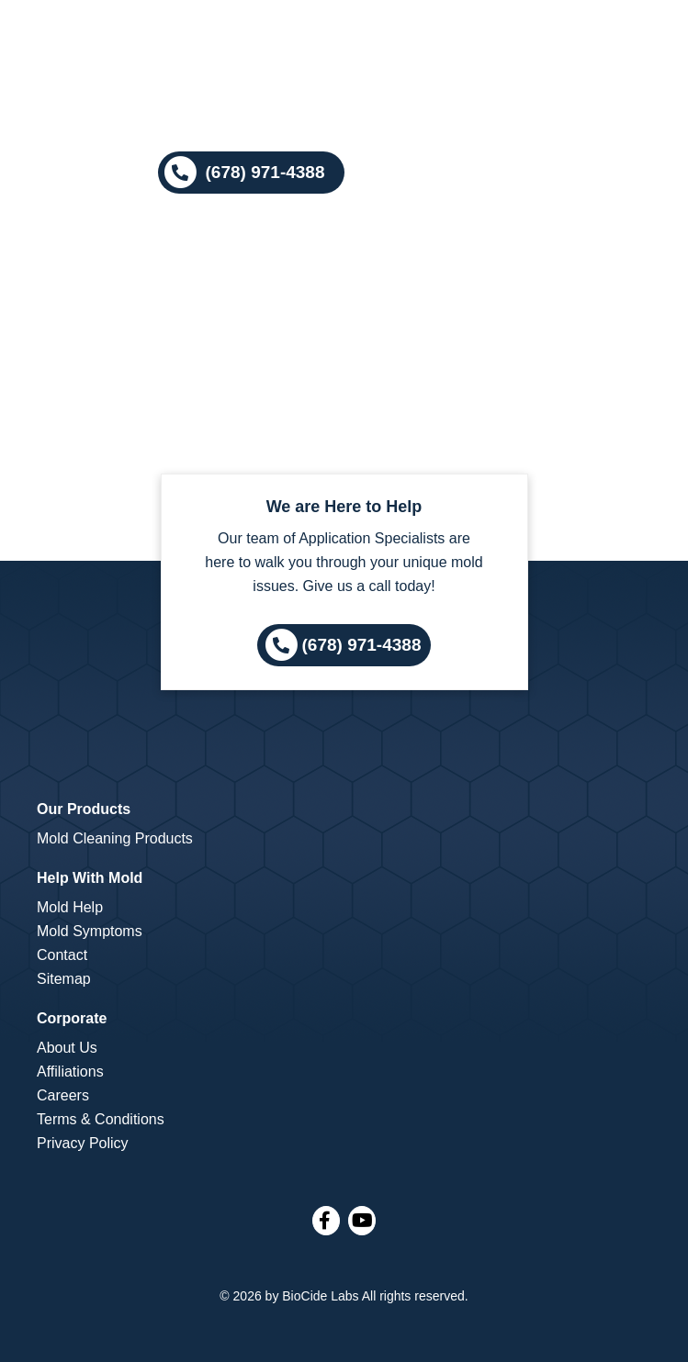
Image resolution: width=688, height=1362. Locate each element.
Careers (63, 1095)
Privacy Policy (83, 1143)
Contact (62, 955)
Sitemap (64, 979)
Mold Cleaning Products (115, 838)
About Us (67, 1047)
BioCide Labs (320, 1296)
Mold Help (70, 907)
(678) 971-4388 (362, 643)
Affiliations (70, 1071)
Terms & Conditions (100, 1119)
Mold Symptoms (89, 931)
